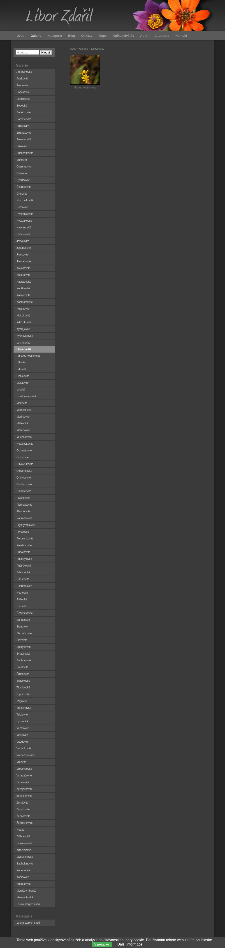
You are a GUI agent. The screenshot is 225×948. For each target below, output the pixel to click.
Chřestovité (23, 234)
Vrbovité (21, 762)
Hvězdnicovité (24, 214)
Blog (71, 35)
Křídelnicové (23, 850)
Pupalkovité (23, 552)
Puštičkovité (23, 565)
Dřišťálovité (23, 836)
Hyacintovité (23, 227)
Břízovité (21, 146)
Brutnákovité (24, 132)
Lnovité (20, 389)
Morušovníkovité (26, 890)
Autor (144, 35)
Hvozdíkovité (24, 220)
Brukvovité (22, 126)
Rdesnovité (23, 572)
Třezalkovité (23, 707)
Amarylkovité (24, 71)
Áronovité (22, 85)
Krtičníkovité (23, 322)
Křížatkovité (23, 883)
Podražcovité (24, 518)
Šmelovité (22, 667)
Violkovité (22, 735)
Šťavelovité (23, 680)
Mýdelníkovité (24, 856)
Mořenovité (23, 430)
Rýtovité (21, 606)
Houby (20, 829)
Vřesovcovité (24, 768)
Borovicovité (23, 119)
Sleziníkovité (24, 633)
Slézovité (22, 640)
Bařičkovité (23, 92)
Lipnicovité (22, 376)
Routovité (22, 592)
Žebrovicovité (24, 823)
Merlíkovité (23, 416)
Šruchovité (22, 674)
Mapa (102, 35)
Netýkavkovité (24, 443)
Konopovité (23, 870)
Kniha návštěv (123, 35)
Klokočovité (23, 315)
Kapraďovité (23, 281)
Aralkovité (22, 78)
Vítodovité (22, 741)
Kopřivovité (23, 288)
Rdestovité (22, 579)
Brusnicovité (23, 139)
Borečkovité (23, 112)
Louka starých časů (28, 904)
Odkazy (87, 35)
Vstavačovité (24, 775)
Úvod (73, 48)
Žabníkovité (23, 816)
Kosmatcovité (24, 302)
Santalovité (23, 619)
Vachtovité (22, 728)
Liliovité (21, 362)
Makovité (21, 403)
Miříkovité (22, 423)
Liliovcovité (97, 48)
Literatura (162, 35)
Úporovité (22, 721)
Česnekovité (23, 186)
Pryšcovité (22, 531)
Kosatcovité (23, 295)
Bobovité (21, 105)
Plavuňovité (23, 511)
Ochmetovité (24, 450)
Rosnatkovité (24, 586)
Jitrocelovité (23, 261)
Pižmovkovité (24, 504)
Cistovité (21, 173)
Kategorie (54, 35)
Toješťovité (23, 694)
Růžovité (21, 599)
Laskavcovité (24, 843)
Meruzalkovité (24, 897)
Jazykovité (22, 241)
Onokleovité (23, 477)
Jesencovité (23, 247)
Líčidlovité (22, 382)
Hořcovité (22, 207)
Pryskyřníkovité (25, 525)
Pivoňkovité (23, 498)
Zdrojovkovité (24, 789)
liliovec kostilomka (29, 355)
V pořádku (101, 944)
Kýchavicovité (24, 335)
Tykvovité (22, 714)
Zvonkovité (23, 809)
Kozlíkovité (23, 308)
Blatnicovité (23, 98)
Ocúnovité (22, 457)
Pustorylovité (24, 558)
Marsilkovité (23, 409)
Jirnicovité (22, 254)
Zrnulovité (22, 802)
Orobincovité (24, 484)
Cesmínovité (24, 166)
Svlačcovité (23, 653)
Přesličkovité (24, 545)
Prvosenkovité (24, 538)
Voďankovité (23, 748)
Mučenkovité (24, 437)
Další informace (129, 944)
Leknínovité (23, 342)
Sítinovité (22, 626)
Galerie (83, 48)
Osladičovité (23, 491)
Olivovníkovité (24, 464)
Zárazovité (22, 782)
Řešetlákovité (24, 613)
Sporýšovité (23, 646)
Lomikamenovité (26, 396)
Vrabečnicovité (25, 755)
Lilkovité (21, 369)
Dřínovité (21, 193)
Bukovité (21, 159)
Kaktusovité (23, 274)
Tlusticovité (23, 687)
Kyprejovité (23, 329)
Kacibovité (22, 877)
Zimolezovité (24, 795)
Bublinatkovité (24, 153)
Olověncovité (24, 470)
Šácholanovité (24, 863)
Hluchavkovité (24, 200)
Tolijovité (21, 701)
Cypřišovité (23, 180)
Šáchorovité (23, 660)
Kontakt (181, 35)
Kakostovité (23, 268)
